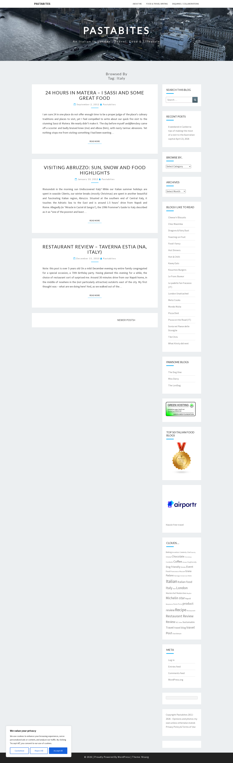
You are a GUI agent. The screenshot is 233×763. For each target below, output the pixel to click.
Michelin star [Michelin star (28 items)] (175, 598)
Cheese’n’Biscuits (177, 217)
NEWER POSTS (126, 320)
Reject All (39, 750)
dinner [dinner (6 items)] (184, 562)
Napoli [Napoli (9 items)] (188, 598)
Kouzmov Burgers (177, 269)
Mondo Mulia (174, 306)
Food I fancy (174, 243)
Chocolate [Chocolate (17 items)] (178, 556)
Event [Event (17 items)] (189, 566)
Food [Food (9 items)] (168, 571)
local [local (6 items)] (174, 589)
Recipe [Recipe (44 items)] (180, 609)
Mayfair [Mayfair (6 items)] (189, 593)
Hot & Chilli (174, 256)
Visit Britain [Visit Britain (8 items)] (177, 633)
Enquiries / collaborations (185, 3)
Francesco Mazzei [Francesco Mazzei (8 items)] (178, 571)
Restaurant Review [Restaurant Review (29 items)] (179, 616)
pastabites (109, 104)
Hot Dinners (174, 250)
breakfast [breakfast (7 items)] (175, 552)
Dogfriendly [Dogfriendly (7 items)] (191, 562)
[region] (38, 741)
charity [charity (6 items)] (193, 552)
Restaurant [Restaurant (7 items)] (191, 610)
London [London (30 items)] (182, 588)
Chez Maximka (175, 223)
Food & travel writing (157, 3)
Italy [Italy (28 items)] (169, 588)
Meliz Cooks (174, 300)
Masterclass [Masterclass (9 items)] (181, 593)
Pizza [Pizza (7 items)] (180, 604)
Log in (171, 660)
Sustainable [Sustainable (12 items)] (189, 622)
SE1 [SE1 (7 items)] (177, 622)
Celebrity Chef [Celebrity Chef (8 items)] (185, 552)
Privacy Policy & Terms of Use (181, 726)
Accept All (58, 750)
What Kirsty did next (178, 343)
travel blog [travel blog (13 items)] (180, 627)
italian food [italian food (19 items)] (185, 582)
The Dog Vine (175, 372)
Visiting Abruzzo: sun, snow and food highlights (95, 170)
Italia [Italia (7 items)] (190, 576)
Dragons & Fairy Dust (178, 230)
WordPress (124, 756)
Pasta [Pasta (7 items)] (175, 604)
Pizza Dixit (173, 313)
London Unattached (178, 293)
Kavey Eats (173, 263)
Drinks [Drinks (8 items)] (183, 567)
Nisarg (145, 756)
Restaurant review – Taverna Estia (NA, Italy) (94, 249)
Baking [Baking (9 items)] (169, 552)
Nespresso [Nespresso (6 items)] (169, 604)
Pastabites (42, 3)
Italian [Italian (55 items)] (171, 581)
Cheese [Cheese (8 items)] (168, 557)
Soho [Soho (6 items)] (180, 622)
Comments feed (176, 673)
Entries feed (174, 666)
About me (137, 3)
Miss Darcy (173, 378)
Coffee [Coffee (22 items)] (177, 562)
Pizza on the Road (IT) (179, 319)
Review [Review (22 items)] (170, 622)
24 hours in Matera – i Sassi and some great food (94, 95)
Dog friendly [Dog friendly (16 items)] (173, 566)
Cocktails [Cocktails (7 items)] (169, 562)
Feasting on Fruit (177, 236)
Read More (96, 141)
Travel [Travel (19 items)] (170, 627)
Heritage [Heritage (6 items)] (177, 576)
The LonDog (174, 385)
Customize (19, 750)
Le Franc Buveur (176, 276)
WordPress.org (175, 679)
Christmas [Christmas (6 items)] (188, 557)
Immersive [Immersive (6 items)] (183, 576)
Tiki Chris (173, 336)
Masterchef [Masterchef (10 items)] (171, 593)
